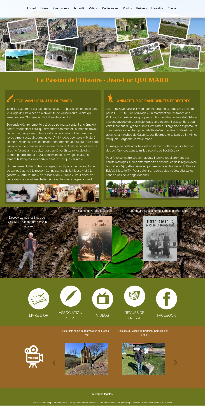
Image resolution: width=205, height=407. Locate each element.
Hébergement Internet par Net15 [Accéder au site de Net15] (83, 403)
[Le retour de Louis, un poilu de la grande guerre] (160, 238)
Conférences (110, 8)
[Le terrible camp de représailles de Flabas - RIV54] (86, 359)
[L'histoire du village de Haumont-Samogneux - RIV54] (143, 359)
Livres (44, 8)
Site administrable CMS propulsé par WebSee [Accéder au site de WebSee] (119, 403)
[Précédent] (58, 241)
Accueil (31, 8)
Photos (127, 8)
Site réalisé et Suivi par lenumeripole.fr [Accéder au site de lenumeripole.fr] (50, 403)
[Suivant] (196, 241)
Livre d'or (157, 8)
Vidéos (93, 8)
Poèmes (141, 8)
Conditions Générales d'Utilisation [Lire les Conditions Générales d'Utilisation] (157, 403)
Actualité (78, 8)
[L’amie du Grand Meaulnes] (95, 238)
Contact (172, 8)
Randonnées (61, 8)
